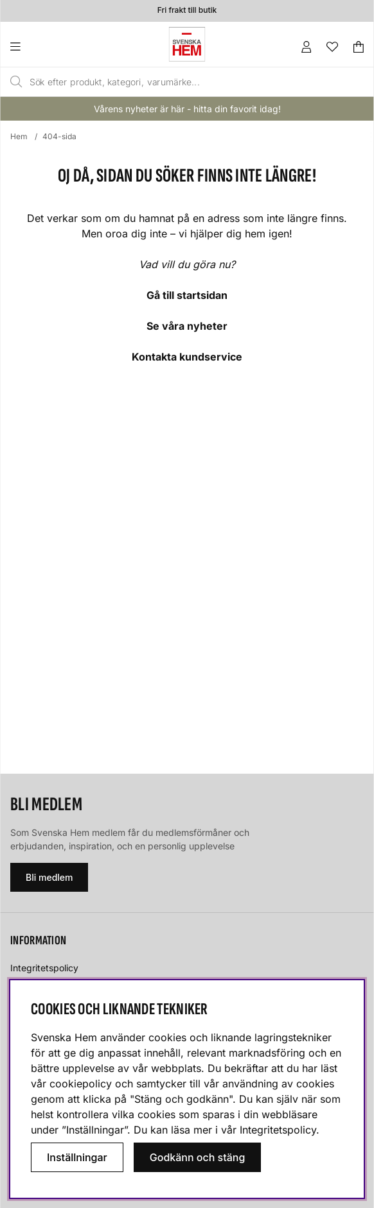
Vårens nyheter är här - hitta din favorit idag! (187, 108)
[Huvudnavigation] (41, 47)
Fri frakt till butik (187, 10)
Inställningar (77, 1157)
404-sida (59, 136)
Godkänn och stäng (197, 1157)
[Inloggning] (306, 47)
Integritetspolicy (44, 967)
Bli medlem (49, 877)
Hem (19, 136)
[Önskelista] (332, 47)
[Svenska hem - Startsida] (187, 44)
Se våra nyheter (187, 325)
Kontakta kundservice (187, 356)
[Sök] (164, 82)
